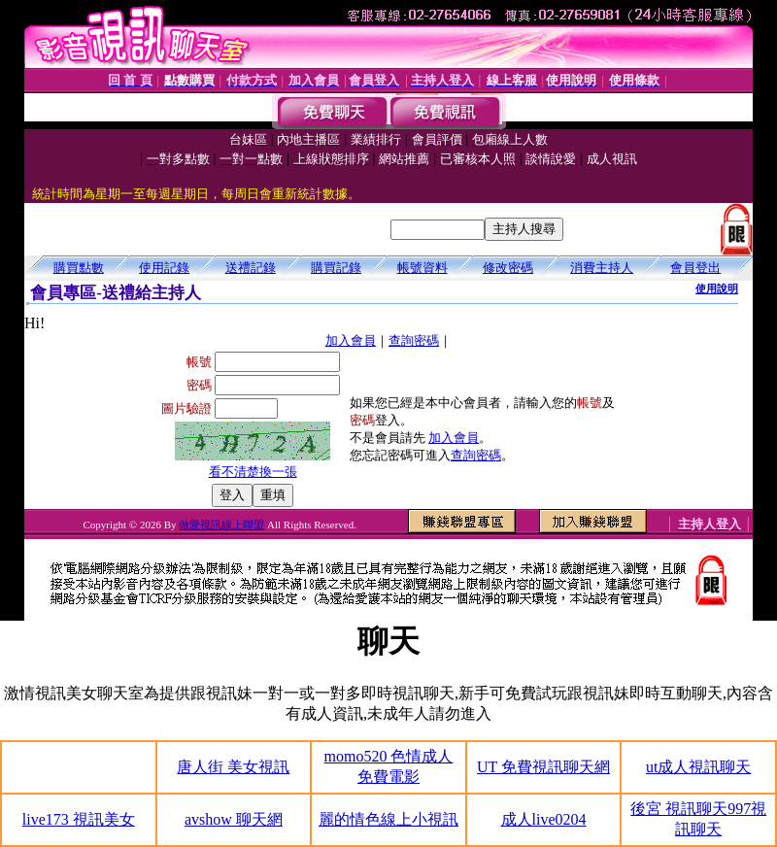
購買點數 (78, 267)
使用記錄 (164, 267)
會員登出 (695, 267)
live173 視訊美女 (78, 819)
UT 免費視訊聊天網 (543, 767)
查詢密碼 (413, 340)
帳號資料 (422, 267)
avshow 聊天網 (234, 819)
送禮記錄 (250, 267)
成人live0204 (544, 819)
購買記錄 (336, 267)
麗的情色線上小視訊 (388, 819)
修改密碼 (508, 267)
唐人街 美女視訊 (233, 767)
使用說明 (716, 288)
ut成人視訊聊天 (698, 767)
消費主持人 (601, 267)
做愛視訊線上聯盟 (221, 524)
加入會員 (350, 340)
